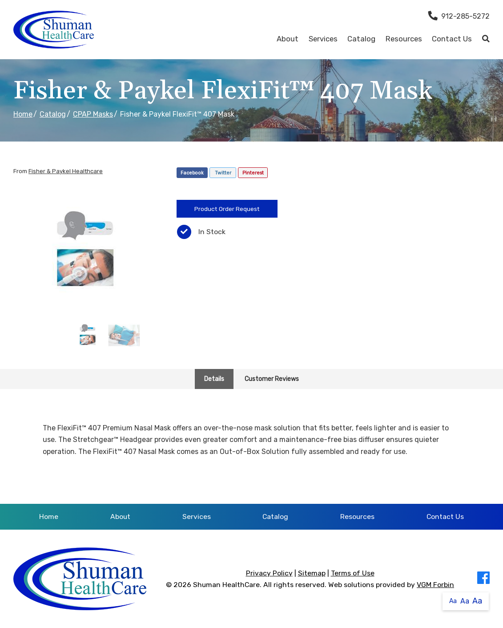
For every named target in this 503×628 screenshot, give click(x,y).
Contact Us (452, 38)
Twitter (223, 173)
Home (22, 114)
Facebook (192, 173)
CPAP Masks (93, 114)
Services (323, 38)
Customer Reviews (272, 379)
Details (214, 379)
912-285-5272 (459, 16)
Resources (404, 38)
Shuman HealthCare (226, 584)
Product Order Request (227, 208)
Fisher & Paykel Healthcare (65, 171)
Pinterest (253, 173)
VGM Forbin (435, 584)
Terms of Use (352, 573)
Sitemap (312, 573)
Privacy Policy (269, 573)
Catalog (361, 38)
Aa (453, 601)
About (287, 38)
